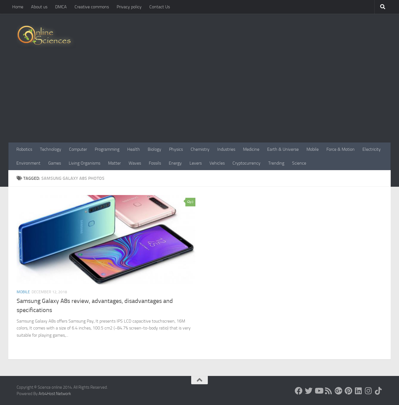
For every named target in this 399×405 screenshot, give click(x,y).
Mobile (312, 149)
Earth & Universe (283, 149)
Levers (196, 163)
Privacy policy (129, 6)
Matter (114, 163)
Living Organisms (84, 163)
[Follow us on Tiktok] (378, 391)
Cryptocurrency (246, 163)
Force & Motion (340, 149)
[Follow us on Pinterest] (348, 391)
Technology (50, 149)
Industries (226, 149)
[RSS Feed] (328, 391)
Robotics (24, 149)
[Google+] (338, 391)
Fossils (155, 163)
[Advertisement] (199, 101)
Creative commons (92, 6)
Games (54, 163)
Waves (135, 163)
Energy (175, 163)
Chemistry (200, 149)
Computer (78, 149)
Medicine (251, 149)
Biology (154, 149)
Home (17, 6)
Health (133, 149)
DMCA (61, 6)
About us (39, 6)
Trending (276, 163)
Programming (107, 149)
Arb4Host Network (55, 393)
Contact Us (159, 6)
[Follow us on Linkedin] (358, 391)
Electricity (371, 149)
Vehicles (217, 163)
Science (299, 163)
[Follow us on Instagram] (368, 391)
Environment (28, 163)
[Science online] (299, 391)
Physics (176, 149)
